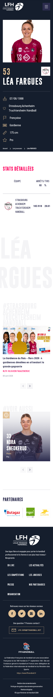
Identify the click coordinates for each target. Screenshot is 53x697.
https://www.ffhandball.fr (26, 673)
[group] (26, 352)
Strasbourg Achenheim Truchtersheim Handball (22, 108)
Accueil (5, 148)
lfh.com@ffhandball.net (26, 630)
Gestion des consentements (26, 683)
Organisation (13, 594)
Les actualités (36, 565)
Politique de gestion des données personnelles (26, 686)
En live (10, 565)
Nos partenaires (37, 584)
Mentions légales (26, 689)
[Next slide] (30, 386)
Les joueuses (17, 148)
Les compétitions (15, 575)
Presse (10, 584)
